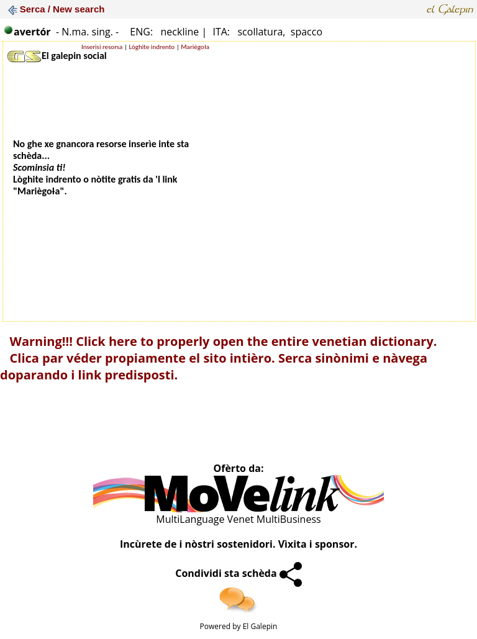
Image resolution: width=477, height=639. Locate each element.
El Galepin (260, 626)
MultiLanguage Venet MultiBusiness (238, 519)
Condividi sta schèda (238, 573)
